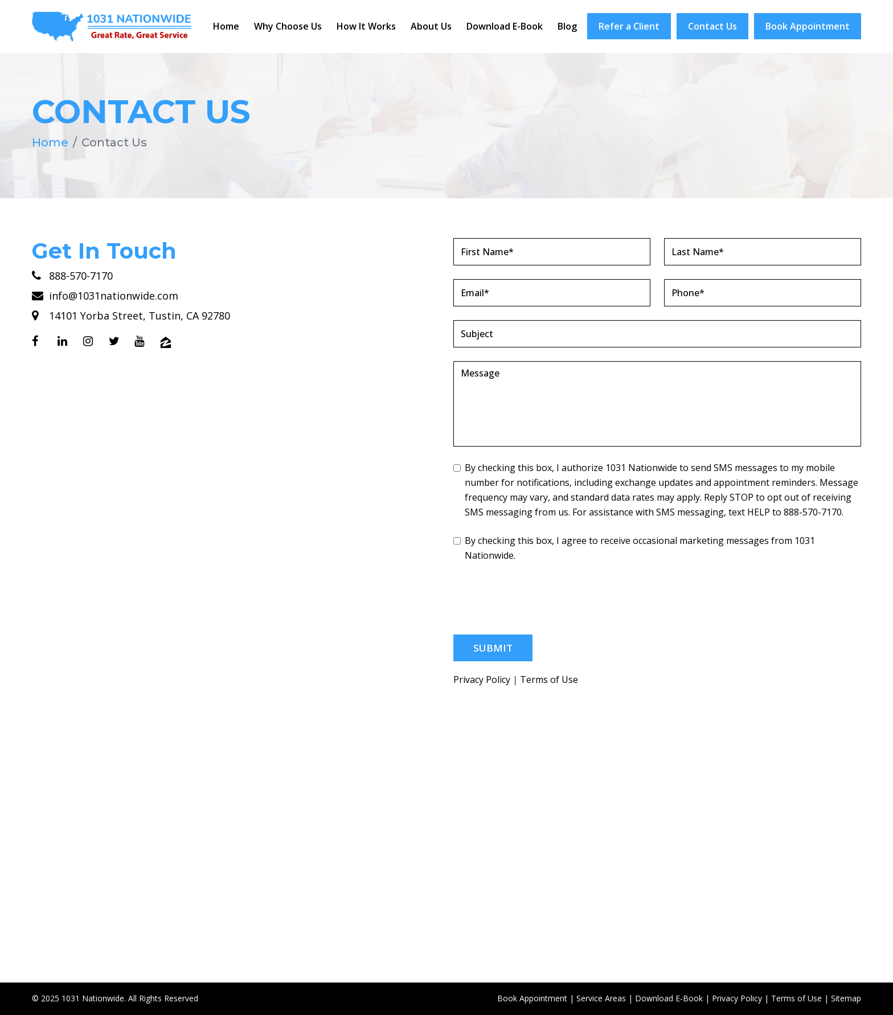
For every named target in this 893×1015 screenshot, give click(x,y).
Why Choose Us (288, 26)
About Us (431, 26)
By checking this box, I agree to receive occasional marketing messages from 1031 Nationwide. (634, 548)
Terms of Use (549, 679)
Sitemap (846, 998)
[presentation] (539, 598)
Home (226, 26)
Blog (567, 26)
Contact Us (712, 26)
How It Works (366, 26)
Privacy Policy (481, 679)
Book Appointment (807, 26)
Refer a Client (629, 26)
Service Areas (601, 998)
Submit (493, 647)
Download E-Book (504, 26)
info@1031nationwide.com (105, 295)
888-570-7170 (72, 276)
